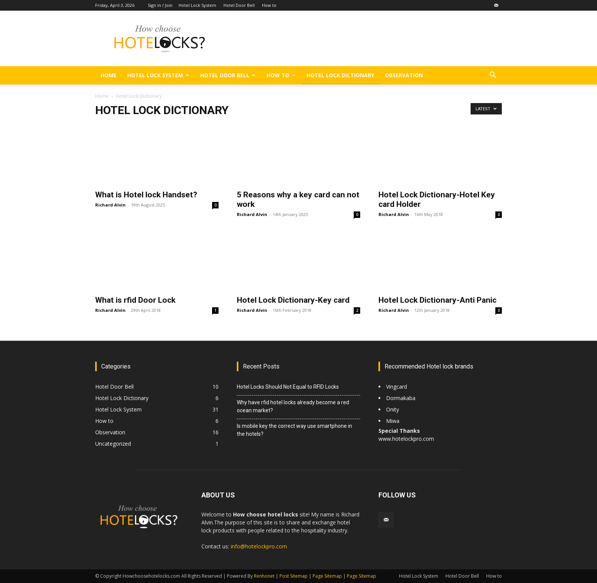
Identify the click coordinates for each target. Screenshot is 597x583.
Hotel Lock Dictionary (340, 75)
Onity (392, 409)
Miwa (392, 420)
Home (109, 75)
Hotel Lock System (197, 5)
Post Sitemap (293, 576)
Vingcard (397, 386)
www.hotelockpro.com (406, 438)
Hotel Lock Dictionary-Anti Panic (437, 300)
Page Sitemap (327, 576)
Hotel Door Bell (239, 5)
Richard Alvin (110, 205)
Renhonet (264, 576)
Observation (404, 75)
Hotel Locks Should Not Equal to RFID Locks (288, 387)
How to (269, 5)
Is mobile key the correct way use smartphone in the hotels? (294, 430)
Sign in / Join (160, 5)
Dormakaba (400, 398)
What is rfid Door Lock (135, 300)
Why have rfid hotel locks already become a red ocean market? (293, 406)
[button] (493, 75)
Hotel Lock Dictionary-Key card (293, 300)
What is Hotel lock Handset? (146, 194)
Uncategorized (113, 443)
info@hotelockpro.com (259, 546)
